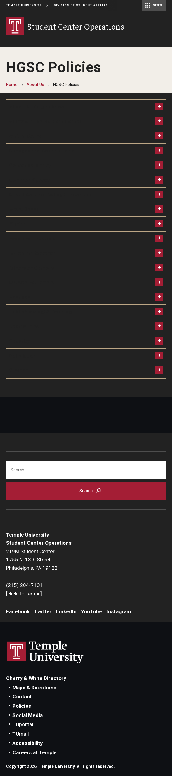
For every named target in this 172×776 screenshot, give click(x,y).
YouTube (91, 611)
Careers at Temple (34, 752)
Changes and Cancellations (41, 151)
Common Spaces (29, 180)
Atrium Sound (25, 136)
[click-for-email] (24, 594)
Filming (17, 224)
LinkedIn (66, 611)
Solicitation (22, 356)
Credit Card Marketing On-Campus (50, 194)
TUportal (22, 724)
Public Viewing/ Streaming (40, 312)
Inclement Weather (32, 253)
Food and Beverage (32, 239)
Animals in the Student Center (45, 121)
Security (19, 341)
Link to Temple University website (45, 652)
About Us (35, 84)
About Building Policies (36, 107)
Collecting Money (30, 165)
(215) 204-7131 (24, 585)
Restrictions (24, 326)
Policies (21, 706)
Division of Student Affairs (81, 5)
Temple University (24, 5)
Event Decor (24, 209)
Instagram (119, 611)
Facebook (18, 611)
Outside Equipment (32, 282)
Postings (19, 297)
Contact (22, 697)
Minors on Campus (31, 268)
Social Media (27, 715)
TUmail (20, 734)
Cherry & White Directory (36, 678)
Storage (18, 370)
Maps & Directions (34, 688)
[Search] (86, 470)
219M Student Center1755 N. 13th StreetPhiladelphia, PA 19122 (32, 559)
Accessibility (27, 743)
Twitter (43, 611)
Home (12, 84)
